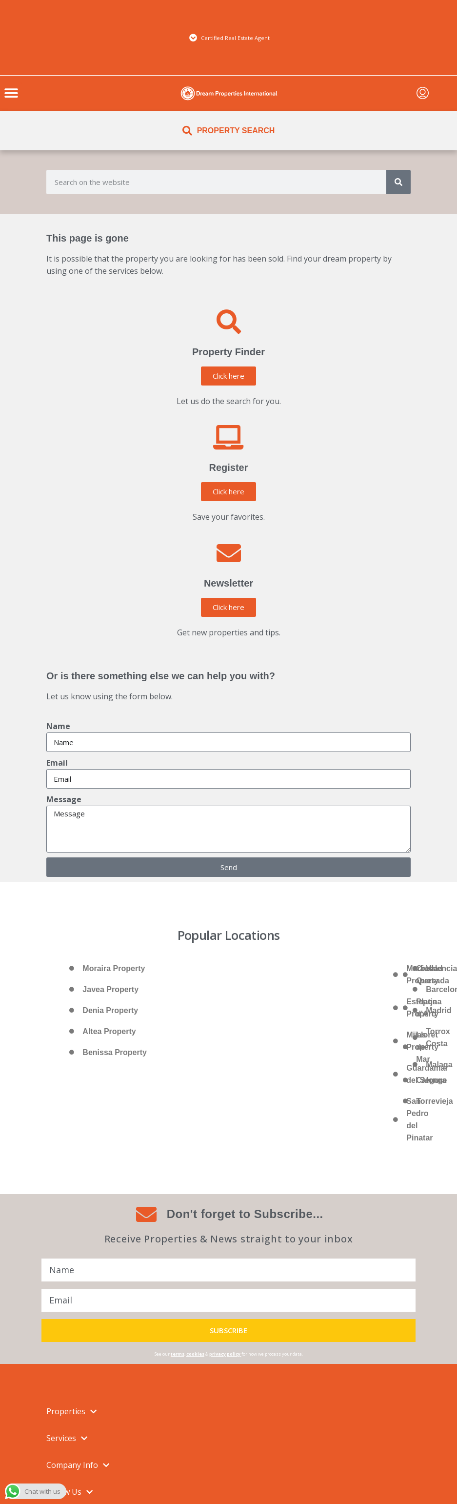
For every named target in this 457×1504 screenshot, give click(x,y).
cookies (195, 1354)
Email (57, 762)
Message (63, 799)
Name (58, 726)
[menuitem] (422, 93)
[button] (11, 93)
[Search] (398, 182)
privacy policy (224, 1354)
